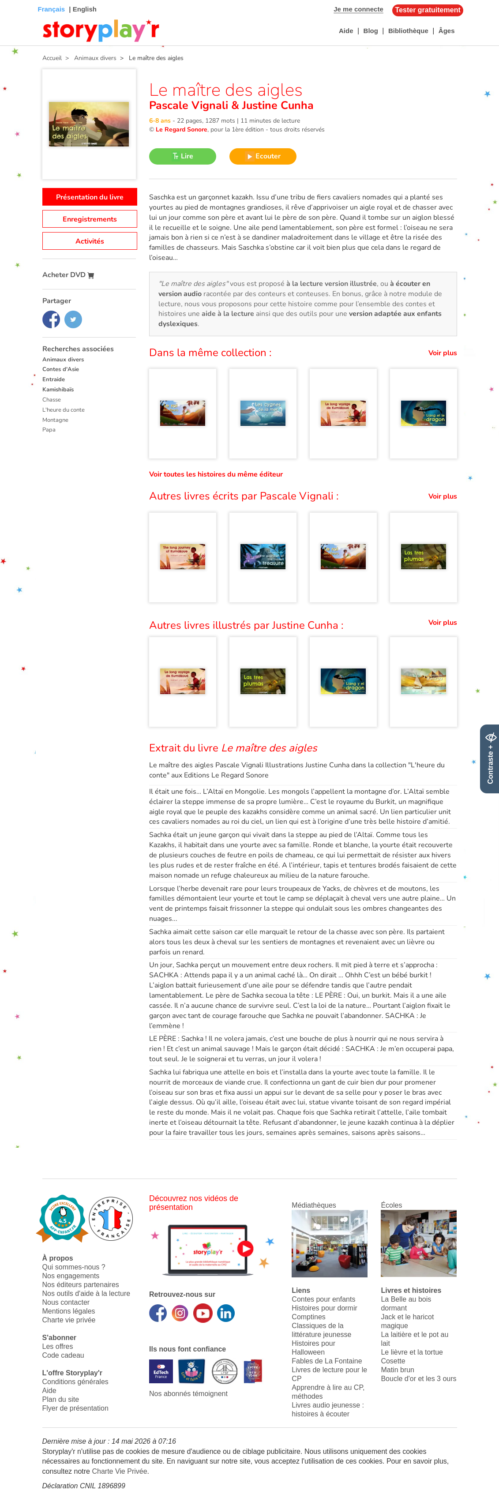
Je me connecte (358, 9)
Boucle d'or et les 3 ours (418, 1378)
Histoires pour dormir (324, 1308)
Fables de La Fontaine (327, 1361)
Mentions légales (68, 1311)
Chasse (51, 400)
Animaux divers (63, 360)
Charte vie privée (69, 1320)
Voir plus (442, 353)
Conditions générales (75, 1381)
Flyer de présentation (75, 1408)
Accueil (52, 58)
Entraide (53, 379)
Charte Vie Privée (119, 1471)
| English (82, 9)
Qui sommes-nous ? (73, 1267)
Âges (447, 30)
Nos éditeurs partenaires (80, 1284)
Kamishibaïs (58, 390)
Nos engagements (71, 1276)
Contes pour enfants (323, 1299)
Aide (346, 30)
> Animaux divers (89, 58)
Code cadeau (63, 1355)
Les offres (57, 1346)
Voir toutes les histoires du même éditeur (216, 474)
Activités (89, 241)
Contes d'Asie (60, 369)
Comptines (308, 1317)
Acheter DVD (68, 275)
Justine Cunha (276, 105)
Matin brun (397, 1370)
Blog (371, 30)
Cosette (393, 1361)
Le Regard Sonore (181, 129)
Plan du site (60, 1399)
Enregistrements (90, 219)
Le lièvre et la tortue (412, 1352)
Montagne (55, 420)
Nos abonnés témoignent (188, 1393)
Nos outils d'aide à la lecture (86, 1293)
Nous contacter (66, 1302)
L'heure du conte (63, 410)
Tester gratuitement (428, 10)
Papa (49, 430)
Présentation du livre (90, 197)
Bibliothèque (408, 30)
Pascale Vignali (190, 105)
